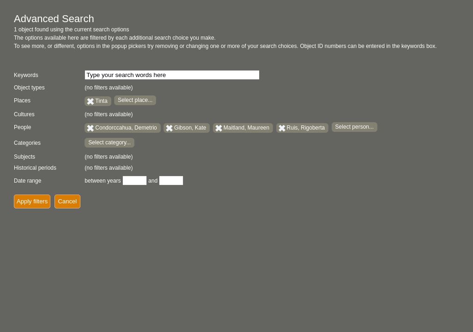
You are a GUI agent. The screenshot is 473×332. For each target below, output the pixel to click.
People (22, 127)
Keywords (26, 75)
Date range (27, 181)
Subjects (24, 157)
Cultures (24, 114)
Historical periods (35, 168)
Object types (29, 87)
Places (22, 100)
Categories (27, 143)
